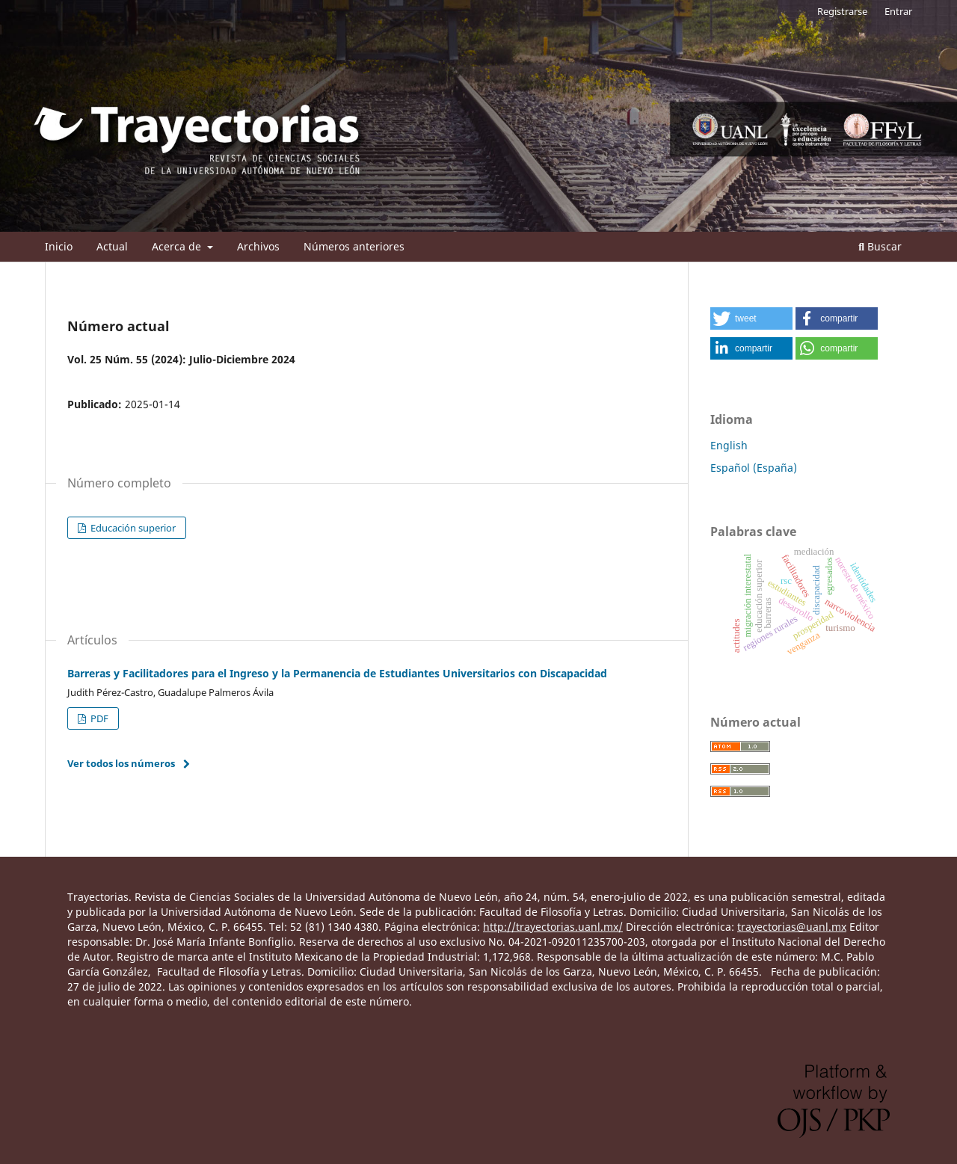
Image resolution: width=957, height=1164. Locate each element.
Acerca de (178, 246)
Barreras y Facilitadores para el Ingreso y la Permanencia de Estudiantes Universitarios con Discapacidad (337, 673)
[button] (751, 318)
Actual (112, 246)
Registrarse (842, 11)
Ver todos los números (121, 763)
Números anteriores (354, 246)
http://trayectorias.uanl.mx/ (553, 927)
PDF (98, 718)
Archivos (258, 246)
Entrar (898, 11)
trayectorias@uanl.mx (791, 927)
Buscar (880, 246)
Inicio (59, 246)
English (729, 445)
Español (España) (753, 468)
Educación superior (132, 528)
